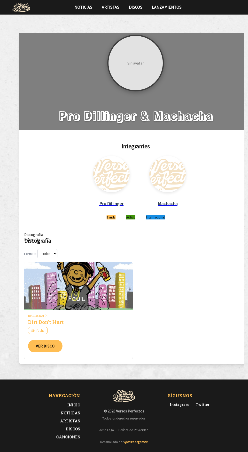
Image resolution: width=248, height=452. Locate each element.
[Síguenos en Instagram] (234, 7)
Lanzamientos (166, 7)
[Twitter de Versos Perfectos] (201, 404)
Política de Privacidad (133, 430)
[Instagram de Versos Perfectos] (178, 404)
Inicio (73, 404)
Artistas (110, 7)
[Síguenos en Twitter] (227, 7)
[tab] (33, 234)
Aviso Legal (107, 430)
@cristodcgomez (136, 442)
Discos (135, 7)
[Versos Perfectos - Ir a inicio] (21, 7)
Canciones (68, 436)
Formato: (30, 253)
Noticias (83, 7)
